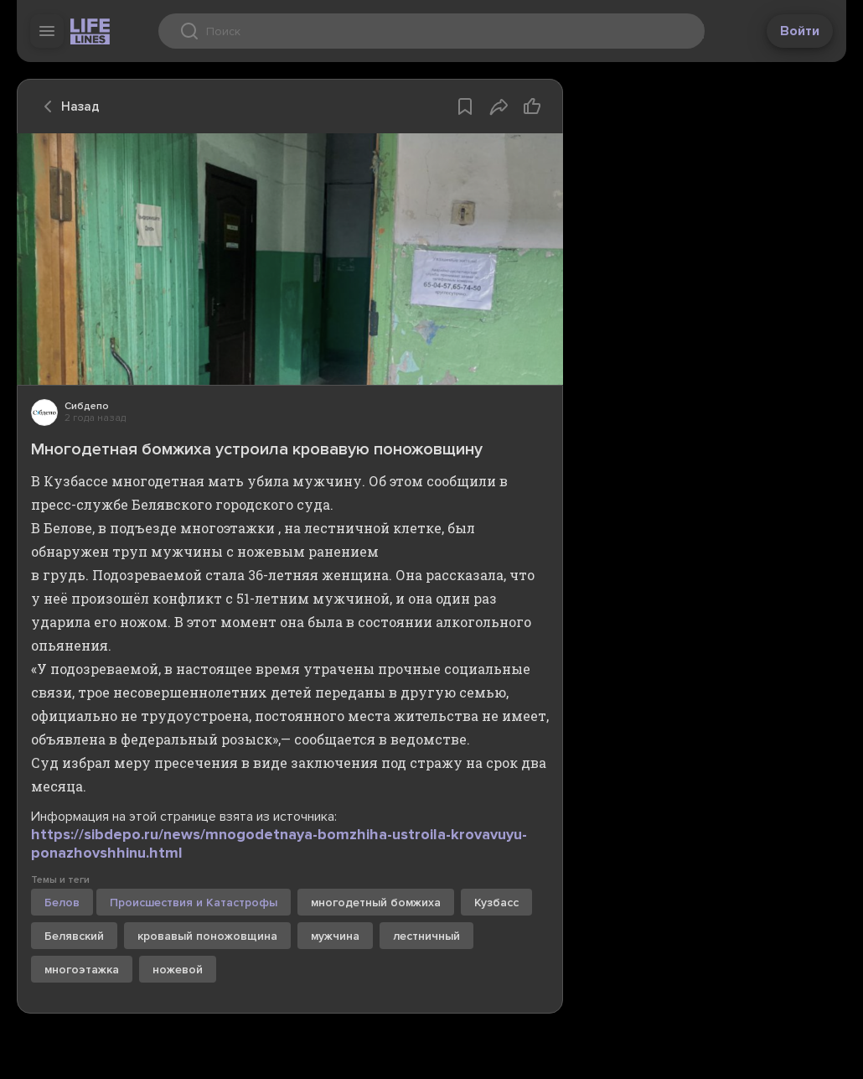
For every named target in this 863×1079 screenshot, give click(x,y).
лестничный (426, 936)
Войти (799, 31)
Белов (62, 902)
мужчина (335, 936)
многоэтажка (81, 969)
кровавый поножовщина (207, 936)
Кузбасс (496, 902)
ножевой (177, 969)
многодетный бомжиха (376, 902)
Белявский (74, 936)
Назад (67, 106)
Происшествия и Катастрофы (193, 902)
